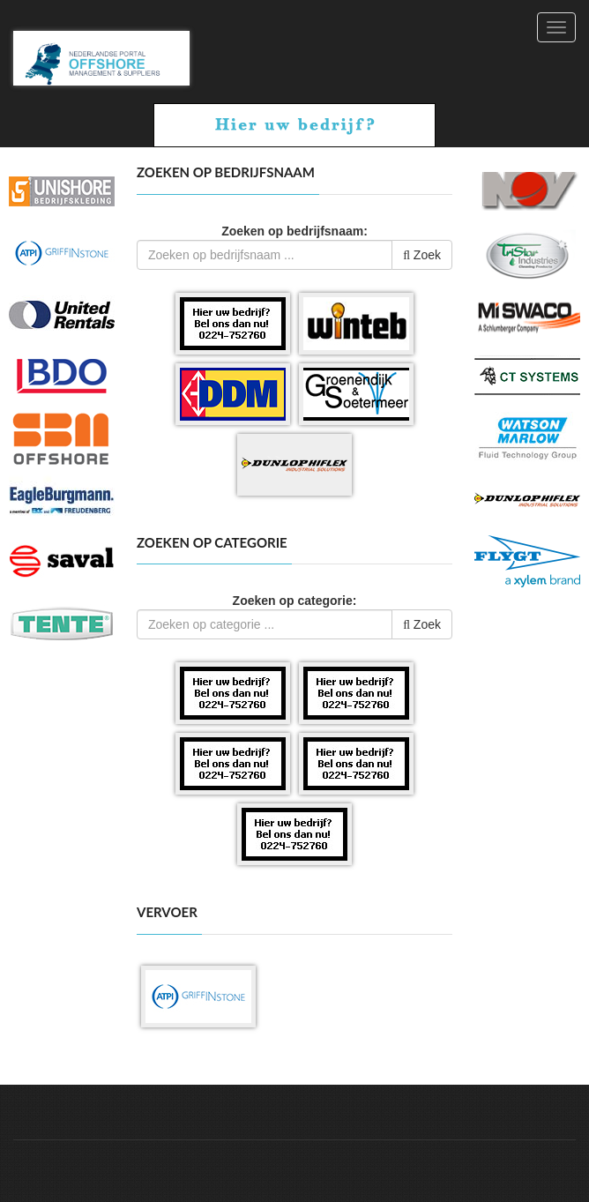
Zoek (422, 255)
